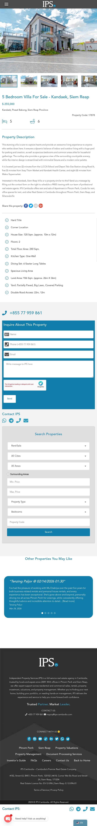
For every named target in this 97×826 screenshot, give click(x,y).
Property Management (28, 754)
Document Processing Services (64, 754)
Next (93, 41)
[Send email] (25, 420)
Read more (68, 601)
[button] (6, 4)
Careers (46, 760)
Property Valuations (66, 748)
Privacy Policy (56, 790)
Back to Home (82, 760)
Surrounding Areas (18, 474)
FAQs (34, 760)
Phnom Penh (66, 682)
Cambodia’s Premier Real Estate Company (56, 769)
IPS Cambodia (27, 769)
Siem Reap (82, 682)
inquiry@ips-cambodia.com (58, 714)
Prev (4, 41)
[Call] (18, 420)
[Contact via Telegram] (11, 420)
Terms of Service (41, 790)
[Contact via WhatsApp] (4, 420)
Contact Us (62, 760)
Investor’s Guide (16, 760)
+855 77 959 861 (22, 313)
